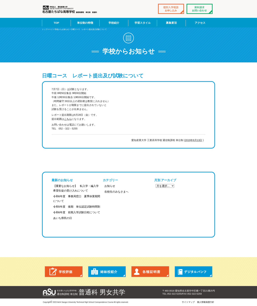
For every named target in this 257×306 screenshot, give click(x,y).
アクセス (200, 22)
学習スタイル (143, 22)
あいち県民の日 (62, 218)
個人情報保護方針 (205, 302)
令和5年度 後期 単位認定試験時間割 (76, 206)
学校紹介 (114, 22)
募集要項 (171, 22)
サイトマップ (188, 302)
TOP (56, 22)
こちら (68, 119)
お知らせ (109, 185)
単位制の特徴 (85, 22)
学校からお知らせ (62, 29)
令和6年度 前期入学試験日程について (76, 212)
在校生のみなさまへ (116, 191)
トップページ (47, 29)
